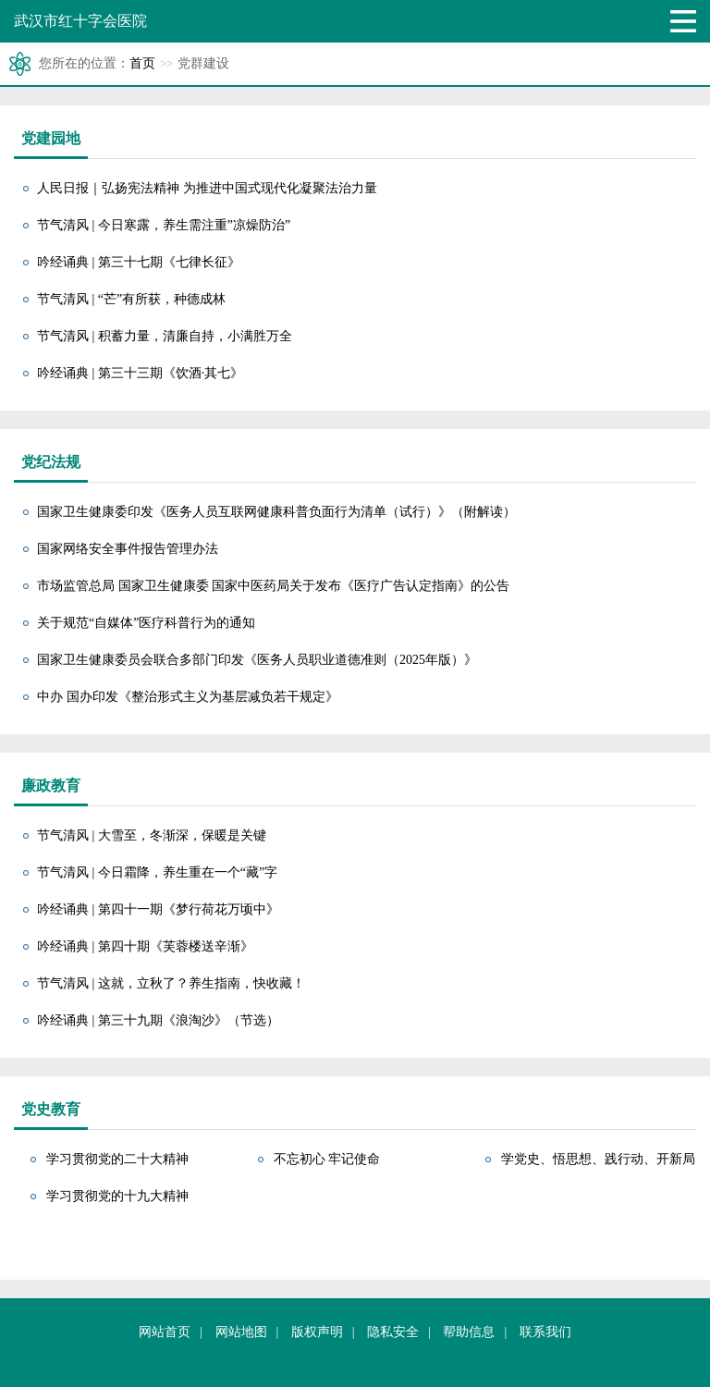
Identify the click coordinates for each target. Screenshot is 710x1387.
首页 (142, 63)
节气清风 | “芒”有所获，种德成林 (131, 299)
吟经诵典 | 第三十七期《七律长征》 (138, 262)
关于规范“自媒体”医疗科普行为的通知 (146, 623)
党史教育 (50, 1109)
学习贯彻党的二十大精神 (117, 1159)
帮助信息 (469, 1332)
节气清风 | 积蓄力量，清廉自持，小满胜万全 (164, 336)
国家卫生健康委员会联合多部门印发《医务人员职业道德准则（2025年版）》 (257, 660)
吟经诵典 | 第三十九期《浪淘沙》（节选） (158, 1020)
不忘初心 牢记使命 (327, 1159)
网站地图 (241, 1332)
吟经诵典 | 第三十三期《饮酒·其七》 (140, 373)
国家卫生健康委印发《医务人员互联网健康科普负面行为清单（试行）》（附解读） (276, 512)
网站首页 (164, 1332)
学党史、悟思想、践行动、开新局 (598, 1159)
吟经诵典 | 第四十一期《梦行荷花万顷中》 (158, 909)
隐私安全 (393, 1332)
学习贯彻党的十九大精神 (117, 1196)
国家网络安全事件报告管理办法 (127, 549)
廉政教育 (50, 785)
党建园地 (50, 138)
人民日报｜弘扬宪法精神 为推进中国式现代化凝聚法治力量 (207, 188)
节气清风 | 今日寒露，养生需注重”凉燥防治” (163, 225)
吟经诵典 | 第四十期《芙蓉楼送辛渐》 (145, 946)
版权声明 (317, 1332)
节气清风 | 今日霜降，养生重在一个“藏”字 (157, 872)
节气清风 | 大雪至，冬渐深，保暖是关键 (151, 835)
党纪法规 (50, 462)
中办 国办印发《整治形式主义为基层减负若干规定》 (187, 697)
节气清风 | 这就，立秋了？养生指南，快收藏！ (171, 983)
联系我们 (545, 1332)
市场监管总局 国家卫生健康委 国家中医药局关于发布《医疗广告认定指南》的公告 (273, 586)
